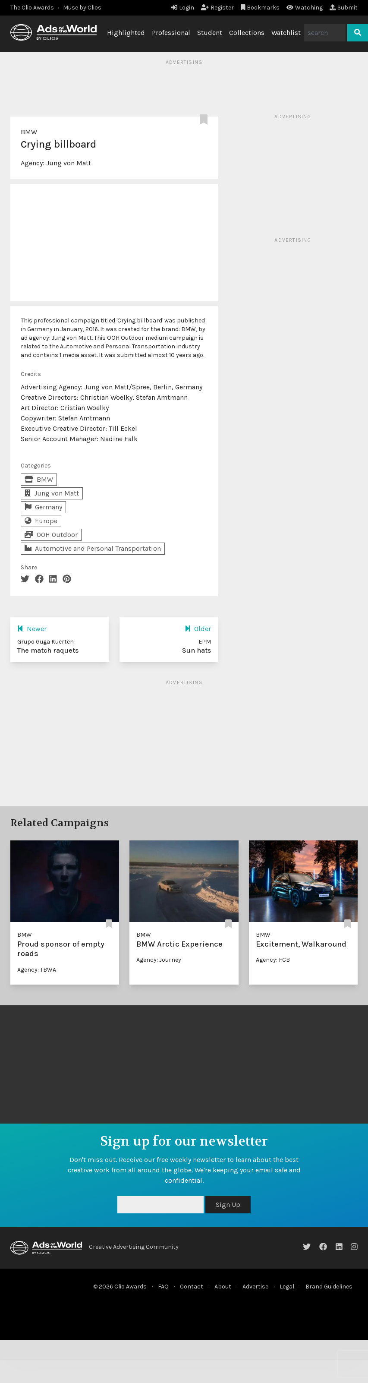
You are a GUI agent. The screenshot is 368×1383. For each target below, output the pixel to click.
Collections (246, 32)
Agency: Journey (158, 959)
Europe (41, 521)
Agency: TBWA (36, 969)
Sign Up (228, 1204)
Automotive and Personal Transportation (93, 548)
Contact (191, 1286)
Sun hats (196, 650)
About (222, 1286)
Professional (171, 32)
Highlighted (126, 32)
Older (198, 629)
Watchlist (286, 32)
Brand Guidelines (328, 1286)
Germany (43, 507)
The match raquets (48, 650)
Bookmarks (260, 7)
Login (182, 7)
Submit (344, 7)
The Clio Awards (32, 7)
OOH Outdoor (51, 534)
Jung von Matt (68, 163)
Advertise (255, 1286)
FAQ (163, 1286)
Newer (32, 629)
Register (217, 7)
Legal (287, 1286)
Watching (304, 7)
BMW (29, 132)
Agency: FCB (273, 959)
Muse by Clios (82, 7)
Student (209, 32)
